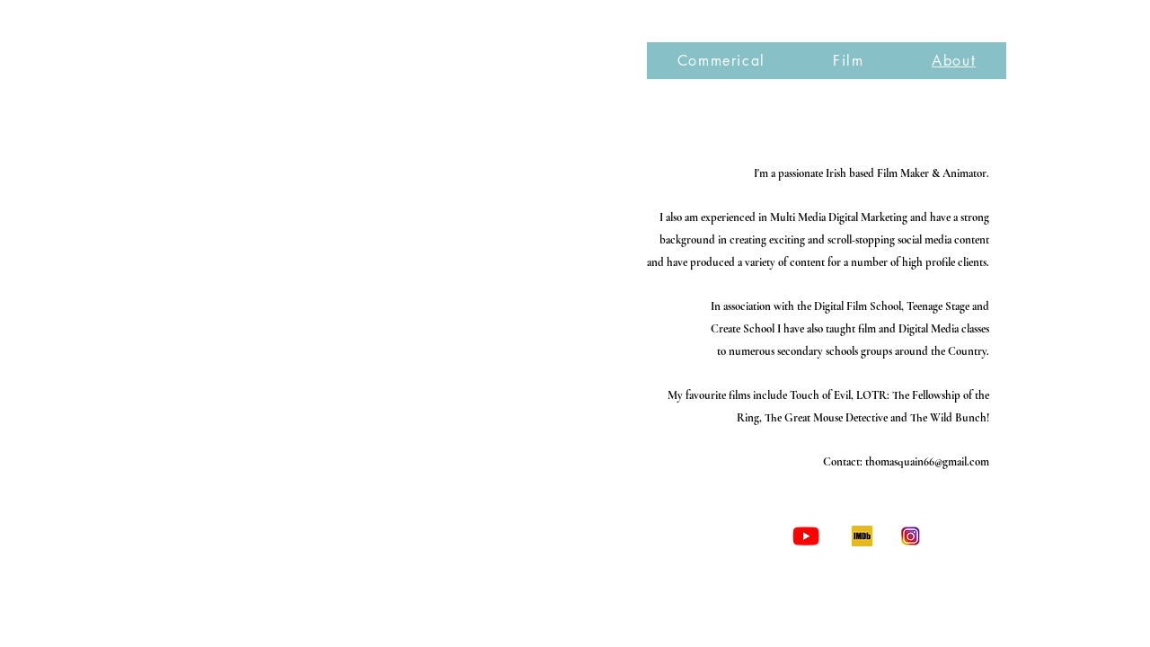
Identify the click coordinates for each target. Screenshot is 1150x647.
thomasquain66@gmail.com (927, 462)
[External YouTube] (365, 292)
